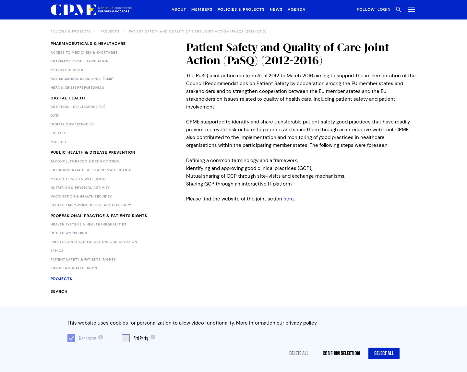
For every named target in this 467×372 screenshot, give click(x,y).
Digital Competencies (72, 124)
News (276, 9)
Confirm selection (341, 353)
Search (59, 291)
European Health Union (74, 268)
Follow (366, 9)
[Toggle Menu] (410, 9)
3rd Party (141, 338)
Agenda (296, 9)
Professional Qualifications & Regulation (94, 242)
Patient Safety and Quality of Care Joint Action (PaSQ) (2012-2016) (198, 31)
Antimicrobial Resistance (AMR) (82, 79)
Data (55, 116)
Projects (110, 31)
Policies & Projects (241, 9)
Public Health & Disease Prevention (93, 152)
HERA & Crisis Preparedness (77, 88)
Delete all (298, 353)
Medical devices (67, 70)
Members (201, 9)
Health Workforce (69, 233)
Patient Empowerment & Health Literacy (91, 205)
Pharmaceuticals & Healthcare (88, 43)
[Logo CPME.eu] (91, 10)
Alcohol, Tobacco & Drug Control (86, 161)
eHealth (59, 133)
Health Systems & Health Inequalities (88, 224)
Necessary (87, 338)
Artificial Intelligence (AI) (78, 107)
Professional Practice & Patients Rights (99, 215)
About (179, 9)
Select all (384, 353)
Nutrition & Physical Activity (80, 188)
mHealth (59, 142)
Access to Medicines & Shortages (84, 53)
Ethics (57, 251)
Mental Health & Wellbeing (78, 179)
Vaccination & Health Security (81, 197)
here (288, 199)
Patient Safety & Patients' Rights (83, 260)
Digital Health (68, 98)
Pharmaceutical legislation (80, 61)
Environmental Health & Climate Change (92, 170)
